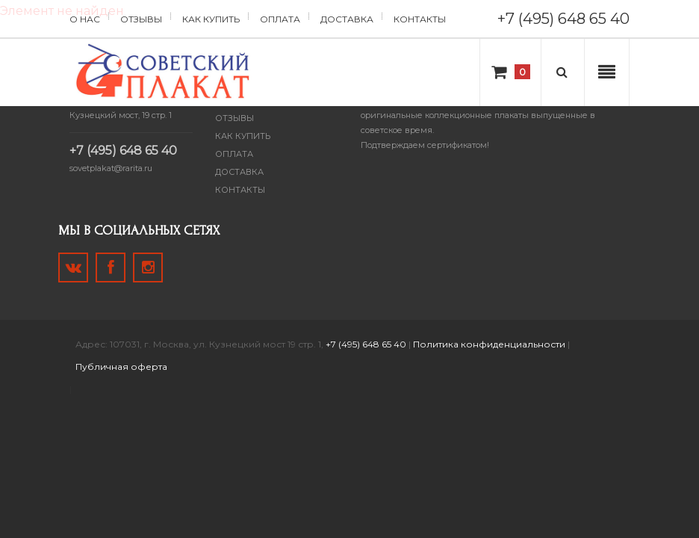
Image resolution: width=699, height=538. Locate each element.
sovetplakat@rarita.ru (110, 168)
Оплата (280, 19)
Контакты (420, 19)
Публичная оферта (121, 366)
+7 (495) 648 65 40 (563, 19)
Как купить (211, 19)
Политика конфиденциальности (489, 344)
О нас (84, 19)
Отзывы (141, 19)
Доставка (346, 19)
